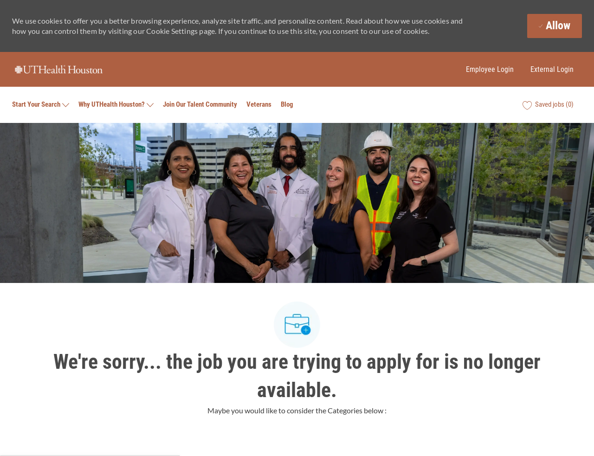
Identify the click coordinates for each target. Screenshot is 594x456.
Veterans (258, 104)
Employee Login (490, 69)
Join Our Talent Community (200, 104)
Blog (287, 104)
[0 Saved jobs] (548, 105)
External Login (552, 69)
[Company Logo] (58, 69)
